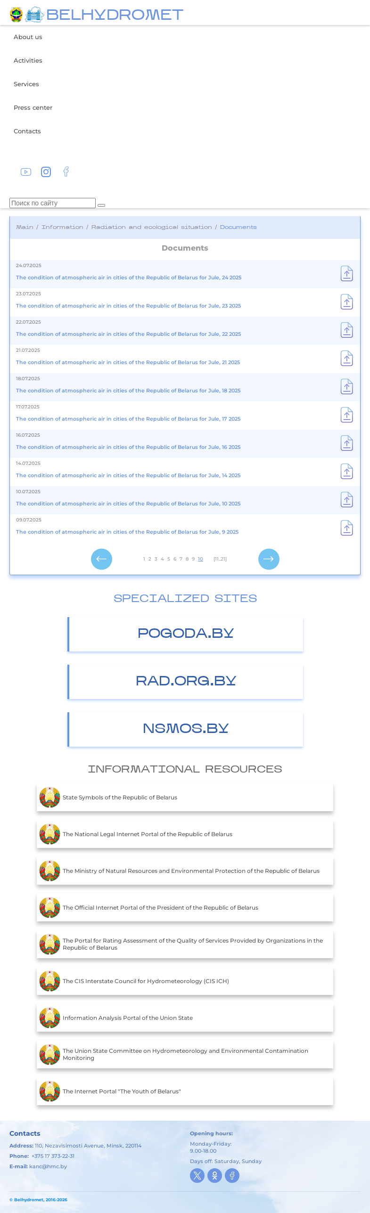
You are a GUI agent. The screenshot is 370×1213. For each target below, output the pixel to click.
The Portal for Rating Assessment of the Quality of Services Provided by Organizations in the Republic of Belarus (181, 944)
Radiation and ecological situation (151, 227)
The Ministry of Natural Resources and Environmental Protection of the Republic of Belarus (179, 870)
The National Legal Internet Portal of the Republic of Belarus (135, 834)
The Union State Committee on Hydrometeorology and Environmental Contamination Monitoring (173, 1054)
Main (24, 227)
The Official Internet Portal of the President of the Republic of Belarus (148, 907)
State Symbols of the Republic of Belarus (108, 797)
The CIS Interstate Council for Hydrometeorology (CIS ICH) (134, 981)
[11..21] (220, 559)
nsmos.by (186, 729)
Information (62, 227)
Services (26, 84)
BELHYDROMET (114, 16)
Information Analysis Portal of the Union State (116, 1017)
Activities (28, 60)
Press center (33, 107)
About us (28, 37)
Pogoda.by (186, 634)
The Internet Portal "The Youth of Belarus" (110, 1091)
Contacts (27, 131)
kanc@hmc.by (48, 1166)
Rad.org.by (186, 682)
